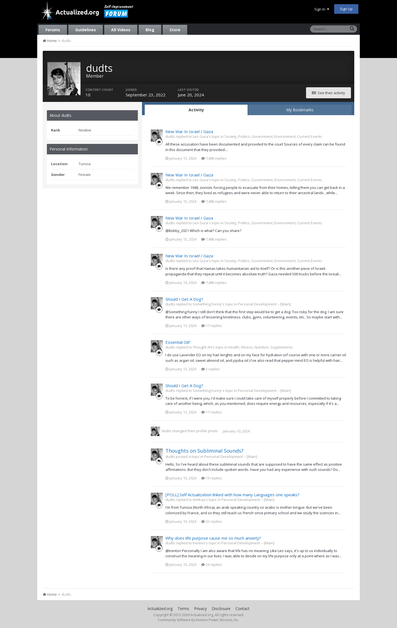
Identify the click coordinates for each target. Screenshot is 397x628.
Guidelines (85, 29)
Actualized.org (160, 608)
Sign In (321, 9)
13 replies (211, 478)
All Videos (120, 29)
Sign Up (346, 8)
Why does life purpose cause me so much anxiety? (213, 538)
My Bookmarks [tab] (299, 109)
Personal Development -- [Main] (264, 304)
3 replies (210, 368)
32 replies (211, 521)
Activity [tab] (196, 109)
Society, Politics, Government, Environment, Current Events (273, 136)
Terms (183, 608)
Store (175, 29)
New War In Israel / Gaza (189, 131)
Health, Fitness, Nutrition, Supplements (260, 347)
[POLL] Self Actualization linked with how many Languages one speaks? (232, 494)
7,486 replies (214, 158)
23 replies (211, 564)
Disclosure (221, 608)
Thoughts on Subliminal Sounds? (204, 450)
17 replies (211, 325)
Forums (52, 29)
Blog (150, 29)
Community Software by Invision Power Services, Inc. (198, 620)
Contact (242, 608)
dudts (166, 431)
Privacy (200, 608)
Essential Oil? (178, 342)
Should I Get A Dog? (184, 299)
